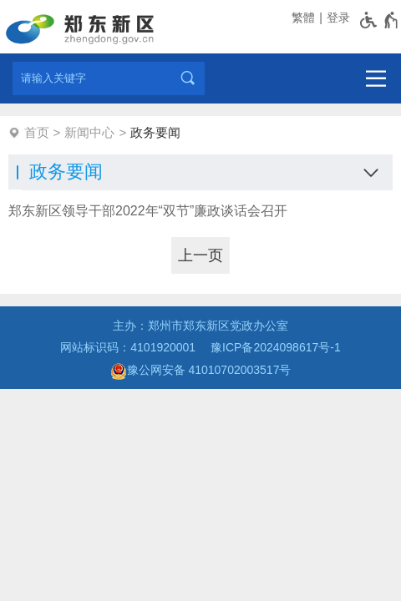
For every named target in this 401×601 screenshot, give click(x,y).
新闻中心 (89, 132)
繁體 (303, 17)
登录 (338, 17)
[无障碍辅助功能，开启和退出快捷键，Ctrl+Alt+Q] (379, 20)
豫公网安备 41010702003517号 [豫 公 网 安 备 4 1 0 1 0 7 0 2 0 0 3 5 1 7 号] (201, 371)
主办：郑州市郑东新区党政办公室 (200, 325)
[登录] (336, 18)
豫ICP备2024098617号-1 (276, 347)
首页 (36, 132)
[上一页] (200, 255)
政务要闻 (155, 132)
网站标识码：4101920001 (127, 347)
